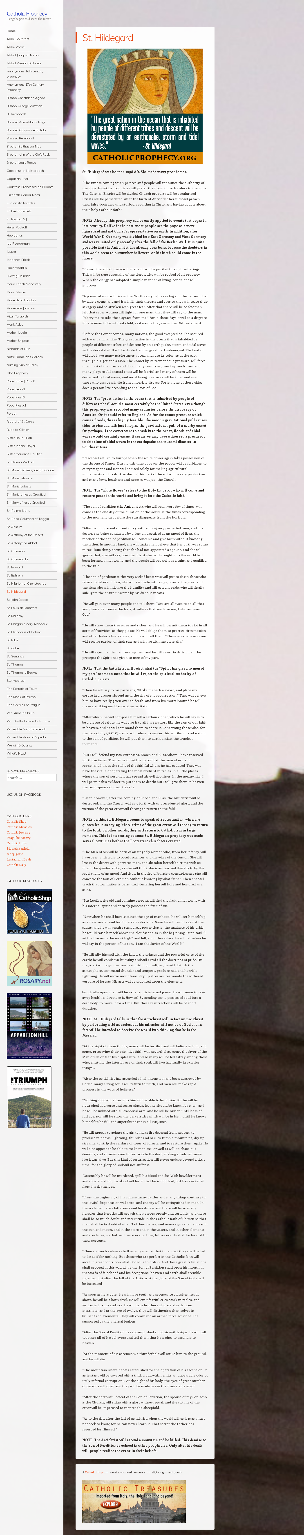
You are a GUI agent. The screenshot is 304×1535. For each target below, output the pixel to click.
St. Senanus (15, 656)
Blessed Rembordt (20, 138)
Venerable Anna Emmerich (26, 729)
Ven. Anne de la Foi (21, 713)
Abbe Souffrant (18, 39)
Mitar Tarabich (17, 316)
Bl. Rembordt (16, 114)
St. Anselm (14, 527)
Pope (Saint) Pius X (21, 381)
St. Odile (13, 648)
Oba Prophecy (17, 373)
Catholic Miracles (19, 827)
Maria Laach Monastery (24, 284)
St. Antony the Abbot (22, 543)
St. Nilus (12, 640)
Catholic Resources (24, 881)
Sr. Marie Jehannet (20, 478)
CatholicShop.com (97, 1472)
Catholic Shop (17, 821)
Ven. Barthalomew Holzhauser (29, 721)
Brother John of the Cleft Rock (28, 154)
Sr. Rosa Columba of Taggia (28, 519)
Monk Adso (15, 324)
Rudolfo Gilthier (18, 430)
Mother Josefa (17, 333)
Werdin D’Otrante (19, 745)
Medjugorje (15, 854)
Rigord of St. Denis (20, 422)
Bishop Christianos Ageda (26, 98)
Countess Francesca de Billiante (30, 187)
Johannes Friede (19, 260)
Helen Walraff (17, 227)
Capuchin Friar (17, 179)
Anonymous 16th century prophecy (25, 73)
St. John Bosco (17, 600)
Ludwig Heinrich (18, 276)
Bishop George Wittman (24, 106)
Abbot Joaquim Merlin (23, 55)
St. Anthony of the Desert (25, 535)
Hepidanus (15, 235)
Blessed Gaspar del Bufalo (26, 130)
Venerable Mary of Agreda (26, 737)
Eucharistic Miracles (21, 203)
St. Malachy (15, 616)
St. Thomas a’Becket (22, 672)
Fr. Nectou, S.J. (17, 219)
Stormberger (16, 681)
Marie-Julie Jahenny (21, 308)
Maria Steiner (16, 292)
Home (11, 31)
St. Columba (16, 551)
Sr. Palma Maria (18, 511)
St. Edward (15, 567)
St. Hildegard (16, 592)
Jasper (11, 252)
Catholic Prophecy (27, 13)
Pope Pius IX (16, 397)
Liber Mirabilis (17, 268)
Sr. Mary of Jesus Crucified (26, 502)
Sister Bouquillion (19, 438)
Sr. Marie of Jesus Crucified (26, 494)
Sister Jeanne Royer (21, 446)
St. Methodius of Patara (24, 632)
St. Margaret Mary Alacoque (27, 624)
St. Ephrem (15, 575)
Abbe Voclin (16, 47)
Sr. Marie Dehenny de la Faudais (30, 470)
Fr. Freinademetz (19, 211)
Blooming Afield (18, 848)
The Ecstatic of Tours (22, 689)
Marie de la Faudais (21, 300)
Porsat (11, 413)
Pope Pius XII (16, 405)
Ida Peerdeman (18, 243)
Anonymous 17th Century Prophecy (25, 87)
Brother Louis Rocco (21, 163)
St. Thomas (15, 664)
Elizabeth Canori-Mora (23, 195)
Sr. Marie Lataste (19, 486)
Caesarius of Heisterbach (25, 171)
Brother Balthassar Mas (24, 146)
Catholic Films (17, 843)
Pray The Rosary (18, 838)
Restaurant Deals (19, 859)
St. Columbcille (17, 559)
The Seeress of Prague (23, 705)
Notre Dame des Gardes (25, 357)
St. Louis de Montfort (22, 608)
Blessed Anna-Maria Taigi (26, 122)
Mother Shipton (18, 341)
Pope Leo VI (16, 389)
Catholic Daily (16, 864)
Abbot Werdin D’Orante (24, 63)
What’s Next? (16, 753)
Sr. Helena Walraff (20, 462)
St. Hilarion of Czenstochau (26, 583)
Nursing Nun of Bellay (22, 365)
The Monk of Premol (21, 697)
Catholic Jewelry (18, 832)
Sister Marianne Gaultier (24, 454)
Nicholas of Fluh (18, 349)
